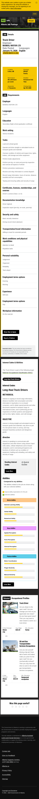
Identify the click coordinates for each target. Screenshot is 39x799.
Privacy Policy (7, 770)
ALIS (12, 14)
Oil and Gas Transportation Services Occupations (26, 646)
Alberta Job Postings (9, 24)
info (5, 20)
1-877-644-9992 (7, 762)
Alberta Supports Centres (11, 760)
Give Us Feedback (8, 755)
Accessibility (6, 775)
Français (31, 21)
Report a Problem (9, 338)
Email (26, 61)
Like (23, 14)
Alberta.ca (5, 766)
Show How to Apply (10, 332)
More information (15, 8)
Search (29, 14)
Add (18, 14)
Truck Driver (23, 609)
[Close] (36, 3)
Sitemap (5, 779)
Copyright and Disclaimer (9, 790)
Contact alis (6, 751)
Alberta (5, 14)
